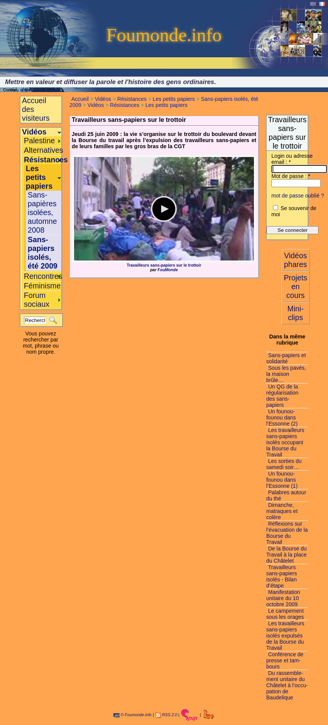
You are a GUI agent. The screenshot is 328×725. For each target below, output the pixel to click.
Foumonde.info (163, 34)
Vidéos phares (295, 260)
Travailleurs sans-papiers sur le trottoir (164, 265)
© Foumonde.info (132, 714)
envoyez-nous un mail (40, 89)
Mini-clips (296, 313)
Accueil (80, 99)
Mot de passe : (290, 176)
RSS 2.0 (169, 714)
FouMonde (168, 269)
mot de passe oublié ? (297, 196)
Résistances (132, 99)
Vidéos (103, 99)
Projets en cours (295, 286)
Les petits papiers (174, 99)
